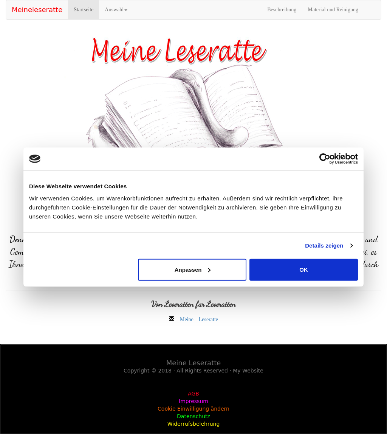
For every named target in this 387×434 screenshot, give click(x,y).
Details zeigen (324, 245)
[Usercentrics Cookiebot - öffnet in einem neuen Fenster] (325, 159)
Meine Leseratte (199, 318)
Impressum (193, 401)
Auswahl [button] (116, 9)
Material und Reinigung (333, 9)
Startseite (86, 9)
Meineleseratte (37, 10)
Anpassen (193, 269)
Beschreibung (281, 9)
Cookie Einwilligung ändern (193, 409)
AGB (193, 394)
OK (303, 269)
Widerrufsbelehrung (193, 424)
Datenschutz (193, 416)
